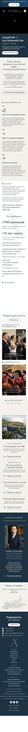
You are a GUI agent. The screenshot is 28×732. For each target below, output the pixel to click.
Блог (14, 660)
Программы (14, 653)
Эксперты (14, 658)
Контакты (14, 662)
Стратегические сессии (14, 672)
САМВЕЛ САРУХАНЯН (14, 551)
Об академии (14, 651)
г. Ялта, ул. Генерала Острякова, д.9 (13, 635)
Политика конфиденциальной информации (14, 698)
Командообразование (14, 674)
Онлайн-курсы (14, 656)
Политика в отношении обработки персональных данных (14, 696)
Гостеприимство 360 (14, 667)
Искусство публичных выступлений (14, 681)
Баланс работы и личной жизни (14, 669)
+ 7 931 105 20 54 (8, 630)
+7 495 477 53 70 (9, 628)
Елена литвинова (14, 554)
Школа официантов (14, 683)
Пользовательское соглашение (14, 689)
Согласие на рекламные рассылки (14, 691)
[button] (14, 4)
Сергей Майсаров (14, 558)
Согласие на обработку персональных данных (14, 693)
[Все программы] (14, 403)
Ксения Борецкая (14, 556)
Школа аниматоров (14, 685)
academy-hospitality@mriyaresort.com (14, 633)
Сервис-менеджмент (14, 679)
